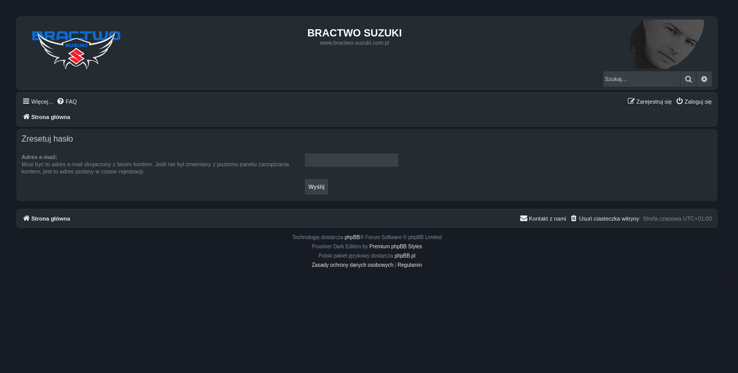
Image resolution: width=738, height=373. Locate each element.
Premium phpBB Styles (396, 246)
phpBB (352, 237)
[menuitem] (66, 101)
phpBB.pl (405, 256)
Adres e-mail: (39, 157)
